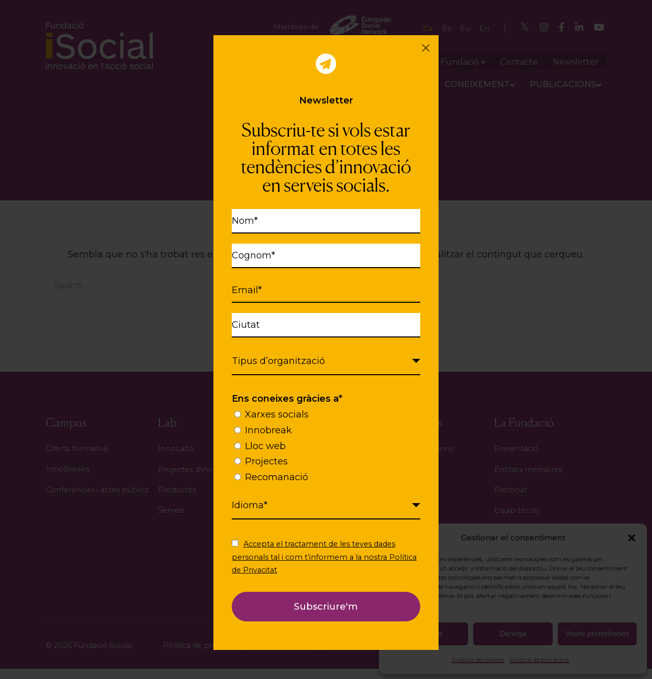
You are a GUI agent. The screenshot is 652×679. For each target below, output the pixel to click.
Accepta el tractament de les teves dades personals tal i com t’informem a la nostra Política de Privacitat (324, 556)
